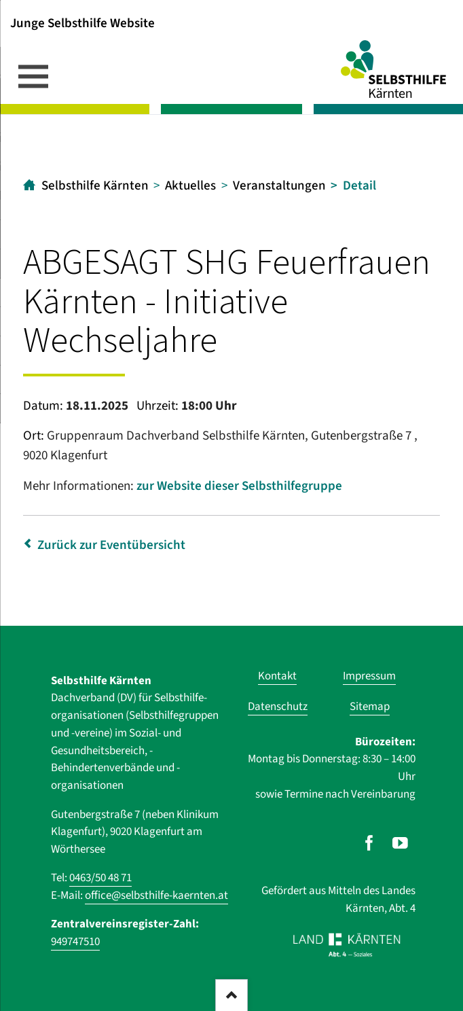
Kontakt (277, 676)
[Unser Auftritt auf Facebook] (369, 843)
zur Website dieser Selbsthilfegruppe (239, 486)
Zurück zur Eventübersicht (111, 545)
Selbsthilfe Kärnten (95, 186)
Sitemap (370, 706)
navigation (33, 76)
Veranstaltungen (279, 186)
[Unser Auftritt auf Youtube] (400, 843)
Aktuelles (190, 186)
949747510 (75, 942)
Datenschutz (278, 706)
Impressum (369, 676)
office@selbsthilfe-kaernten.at (156, 895)
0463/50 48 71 (100, 878)
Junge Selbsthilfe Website (82, 23)
